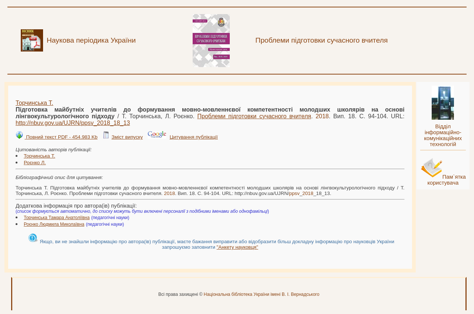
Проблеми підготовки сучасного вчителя (254, 116)
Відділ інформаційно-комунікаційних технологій (443, 135)
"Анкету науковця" (237, 247)
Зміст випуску (127, 137)
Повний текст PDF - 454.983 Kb (60, 137)
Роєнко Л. (35, 162)
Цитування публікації (194, 137)
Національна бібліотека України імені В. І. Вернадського (262, 294)
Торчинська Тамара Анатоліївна (56, 217)
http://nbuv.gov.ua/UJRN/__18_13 (73, 123)
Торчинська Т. (34, 103)
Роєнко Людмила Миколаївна (54, 224)
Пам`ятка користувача (446, 180)
